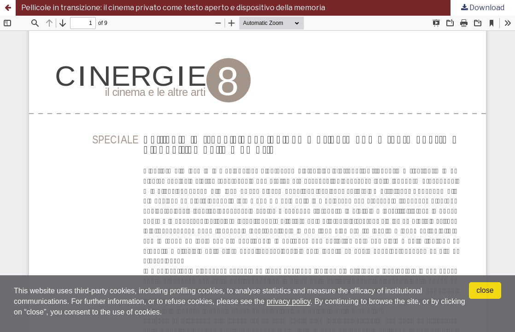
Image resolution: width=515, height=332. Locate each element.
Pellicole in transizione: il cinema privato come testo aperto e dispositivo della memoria (173, 7)
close (484, 290)
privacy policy (288, 301)
